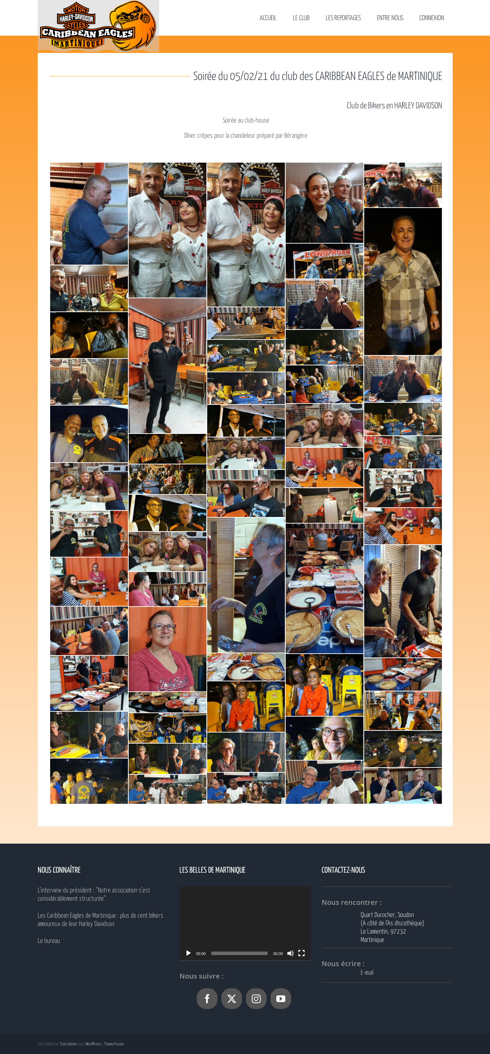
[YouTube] (280, 998)
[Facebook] (207, 998)
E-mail (367, 973)
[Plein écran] (301, 953)
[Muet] (290, 953)
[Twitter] (231, 998)
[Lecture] (188, 953)
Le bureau (49, 941)
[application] (245, 923)
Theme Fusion (114, 1044)
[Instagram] (256, 998)
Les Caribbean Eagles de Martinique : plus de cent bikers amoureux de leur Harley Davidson (100, 919)
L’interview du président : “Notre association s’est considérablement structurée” (94, 894)
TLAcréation (68, 1044)
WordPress (93, 1044)
